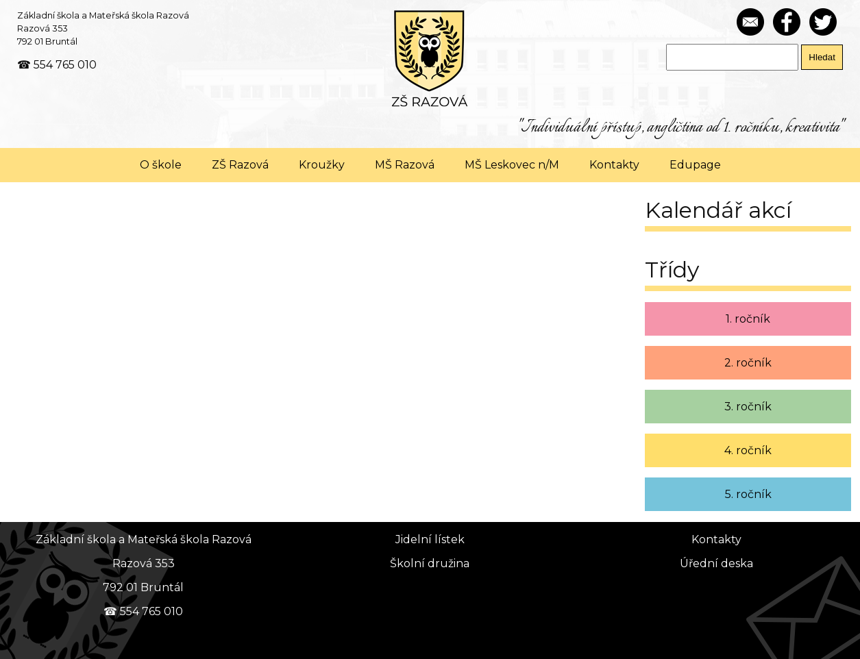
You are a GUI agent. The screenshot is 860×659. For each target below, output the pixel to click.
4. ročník (748, 450)
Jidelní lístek (430, 539)
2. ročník (748, 362)
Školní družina (429, 563)
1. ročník (748, 318)
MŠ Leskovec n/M (512, 164)
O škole (161, 164)
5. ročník (748, 494)
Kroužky (322, 164)
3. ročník (748, 406)
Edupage (695, 164)
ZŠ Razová (240, 164)
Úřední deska (716, 563)
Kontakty (614, 164)
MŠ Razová (404, 164)
